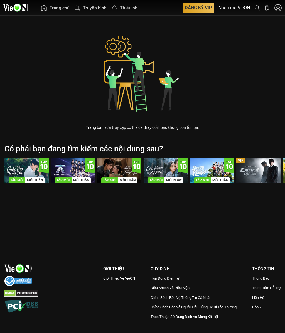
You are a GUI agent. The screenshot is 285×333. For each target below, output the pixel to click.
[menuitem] (55, 7)
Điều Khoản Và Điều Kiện (168, 287)
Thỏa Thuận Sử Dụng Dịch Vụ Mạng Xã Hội (185, 322)
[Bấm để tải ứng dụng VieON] (267, 7)
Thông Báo (261, 278)
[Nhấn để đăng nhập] (278, 7)
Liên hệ (258, 303)
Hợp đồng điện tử (163, 278)
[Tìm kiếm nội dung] (257, 7)
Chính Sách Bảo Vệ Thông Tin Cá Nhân (182, 297)
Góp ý (256, 313)
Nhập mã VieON (234, 8)
